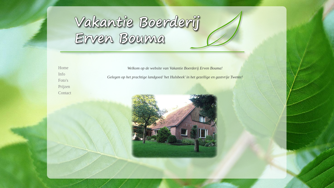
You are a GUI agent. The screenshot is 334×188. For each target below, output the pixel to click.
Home (63, 68)
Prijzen (64, 86)
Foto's (63, 80)
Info (61, 74)
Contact (64, 93)
